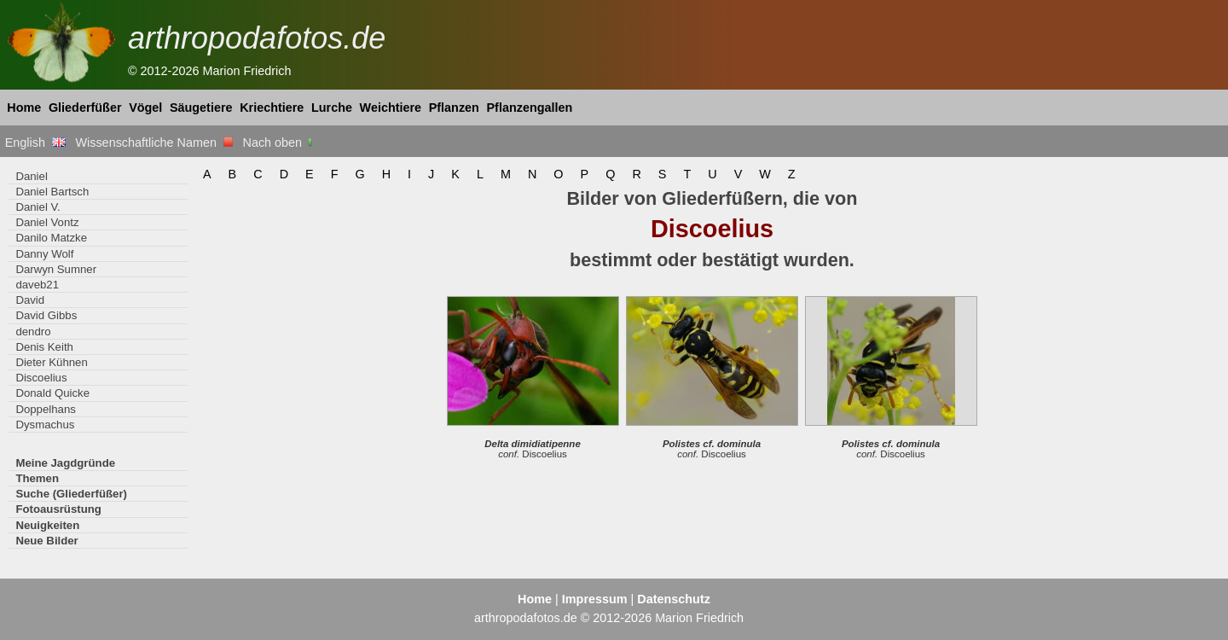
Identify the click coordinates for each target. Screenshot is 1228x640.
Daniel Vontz (46, 222)
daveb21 (37, 284)
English (35, 142)
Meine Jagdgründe (65, 463)
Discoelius (41, 377)
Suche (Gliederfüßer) (71, 493)
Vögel (145, 107)
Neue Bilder (46, 540)
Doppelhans (45, 409)
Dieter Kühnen (51, 362)
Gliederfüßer (85, 107)
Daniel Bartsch (52, 191)
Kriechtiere (272, 107)
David (29, 300)
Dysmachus (44, 424)
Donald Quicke (52, 393)
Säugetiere (201, 107)
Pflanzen (454, 107)
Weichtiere (391, 107)
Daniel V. (37, 207)
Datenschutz (673, 599)
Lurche (331, 107)
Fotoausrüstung (58, 509)
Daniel (31, 176)
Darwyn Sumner (55, 269)
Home (24, 107)
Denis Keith (44, 346)
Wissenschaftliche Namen (154, 142)
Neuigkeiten (47, 525)
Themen (37, 478)
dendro (32, 331)
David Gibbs (46, 315)
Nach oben (279, 142)
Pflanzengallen (530, 107)
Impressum (595, 599)
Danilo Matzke (51, 237)
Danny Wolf (44, 253)
